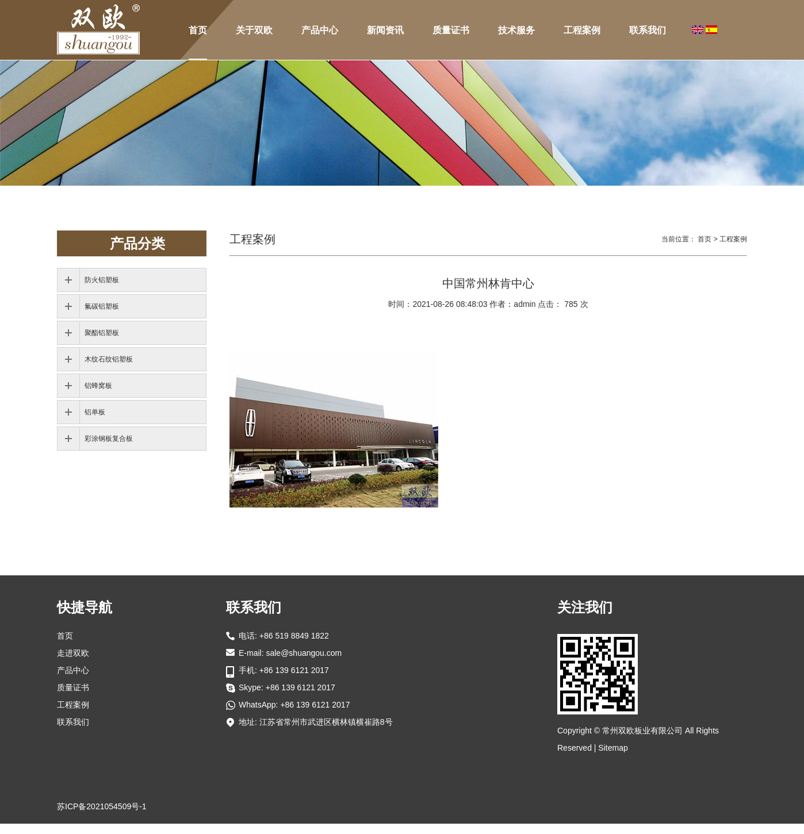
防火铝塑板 (102, 280)
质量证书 (450, 30)
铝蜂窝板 (98, 386)
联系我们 (647, 30)
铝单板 (95, 412)
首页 (198, 30)
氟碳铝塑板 (102, 306)
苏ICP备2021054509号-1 (102, 806)
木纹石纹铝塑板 (109, 359)
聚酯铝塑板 (102, 333)
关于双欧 (254, 30)
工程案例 (582, 30)
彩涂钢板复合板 (109, 439)
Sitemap (612, 747)
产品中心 (319, 30)
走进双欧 (73, 653)
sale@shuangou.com (304, 653)
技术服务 (516, 30)
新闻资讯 (385, 30)
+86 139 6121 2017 (300, 687)
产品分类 (137, 243)
